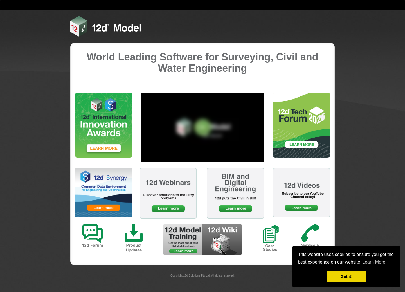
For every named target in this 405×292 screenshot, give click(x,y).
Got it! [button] (346, 276)
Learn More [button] (373, 262)
